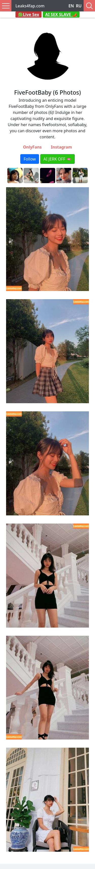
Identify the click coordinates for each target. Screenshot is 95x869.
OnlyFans (32, 147)
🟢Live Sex (28, 14)
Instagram (61, 147)
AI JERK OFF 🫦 (57, 159)
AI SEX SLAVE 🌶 (61, 14)
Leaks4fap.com (30, 6)
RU (79, 6)
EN (71, 6)
